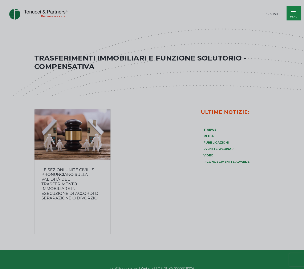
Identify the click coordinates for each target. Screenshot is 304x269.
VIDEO (208, 155)
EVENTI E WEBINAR (218, 149)
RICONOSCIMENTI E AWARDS (226, 162)
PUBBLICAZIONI (216, 142)
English (272, 14)
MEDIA (208, 136)
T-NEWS (209, 130)
